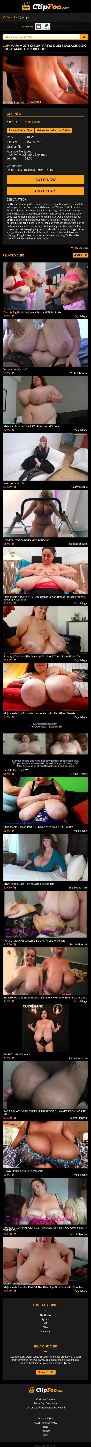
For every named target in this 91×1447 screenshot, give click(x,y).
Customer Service (45, 1399)
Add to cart (45, 191)
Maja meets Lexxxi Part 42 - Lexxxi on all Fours (31, 426)
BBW (19, 169)
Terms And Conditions (45, 1403)
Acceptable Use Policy (45, 1422)
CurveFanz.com (78, 1058)
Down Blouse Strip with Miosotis (23, 1170)
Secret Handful (79, 944)
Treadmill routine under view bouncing (26, 539)
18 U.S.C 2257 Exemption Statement (45, 1407)
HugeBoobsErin (78, 543)
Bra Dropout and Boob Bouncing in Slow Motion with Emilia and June (45, 997)
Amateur (45, 1331)
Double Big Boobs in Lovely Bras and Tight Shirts (32, 312)
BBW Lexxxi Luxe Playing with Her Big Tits (28, 883)
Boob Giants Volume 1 (16, 1054)
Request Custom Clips (20, 130)
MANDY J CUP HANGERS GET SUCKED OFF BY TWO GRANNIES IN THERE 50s (45, 1229)
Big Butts (45, 1319)
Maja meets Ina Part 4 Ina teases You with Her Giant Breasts (39, 713)
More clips (80, 255)
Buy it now (45, 180)
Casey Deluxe (79, 486)
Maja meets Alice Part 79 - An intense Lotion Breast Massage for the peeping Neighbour (44, 598)
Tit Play (49, 169)
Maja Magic (32, 122)
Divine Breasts (79, 773)
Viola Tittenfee (79, 373)
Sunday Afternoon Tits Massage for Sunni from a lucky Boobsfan (42, 656)
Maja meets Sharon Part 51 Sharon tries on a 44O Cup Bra (38, 826)
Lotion (40, 169)
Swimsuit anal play (14, 483)
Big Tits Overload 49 (15, 769)
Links (45, 1434)
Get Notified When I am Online (53, 130)
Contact (45, 1430)
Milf (45, 1323)
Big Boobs (29, 169)
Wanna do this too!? (15, 369)
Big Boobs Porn (78, 887)
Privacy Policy (45, 1418)
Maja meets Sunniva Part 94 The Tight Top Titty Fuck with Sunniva (43, 1287)
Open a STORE (45, 1372)
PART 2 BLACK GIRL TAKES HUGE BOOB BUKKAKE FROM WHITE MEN (44, 1112)
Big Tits (10, 169)
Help (45, 1426)
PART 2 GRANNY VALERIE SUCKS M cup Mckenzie (34, 940)
